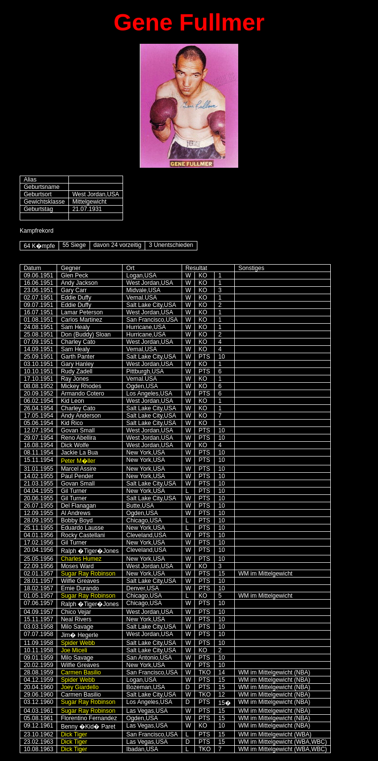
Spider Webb (78, 642)
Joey (80, 687)
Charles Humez (81, 558)
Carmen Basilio (81, 672)
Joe (74, 650)
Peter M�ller (78, 460)
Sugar (69, 573)
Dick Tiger (74, 734)
